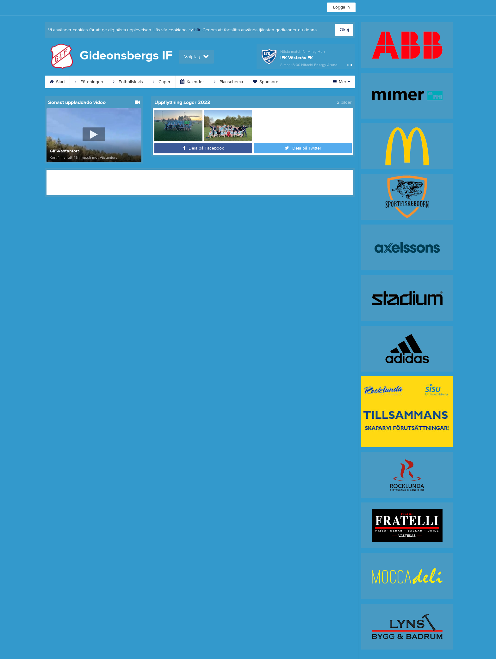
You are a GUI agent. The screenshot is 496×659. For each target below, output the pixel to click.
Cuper (161, 82)
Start (57, 82)
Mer (341, 82)
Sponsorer (266, 82)
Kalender (192, 82)
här (197, 30)
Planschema (228, 82)
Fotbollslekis (128, 82)
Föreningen (89, 82)
